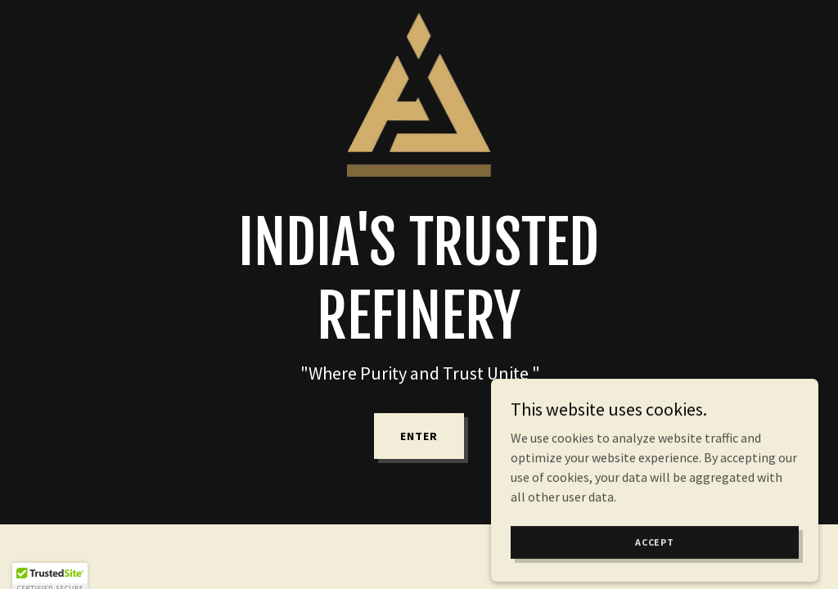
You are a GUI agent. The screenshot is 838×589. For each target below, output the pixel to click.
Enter (419, 436)
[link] (419, 19)
